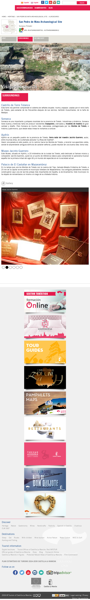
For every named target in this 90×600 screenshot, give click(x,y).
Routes (16, 538)
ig (34, 572)
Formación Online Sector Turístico (45, 301)
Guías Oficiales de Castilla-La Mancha (45, 352)
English (36, 3)
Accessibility (83, 598)
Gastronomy (22, 526)
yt (51, 2)
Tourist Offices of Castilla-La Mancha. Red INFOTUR (37, 550)
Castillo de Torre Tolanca (10, 267)
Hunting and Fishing (9, 540)
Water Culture (65, 538)
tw (47, 2)
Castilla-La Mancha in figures (13, 555)
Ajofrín (24, 153)
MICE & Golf (77, 538)
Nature (13, 526)
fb (43, 2)
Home (4, 16)
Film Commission (70, 555)
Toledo (58, 121)
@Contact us (59, 2)
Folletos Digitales (45, 403)
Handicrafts (41, 526)
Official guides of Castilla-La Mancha (16, 552)
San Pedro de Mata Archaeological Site (32, 16)
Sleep (4, 538)
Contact (41, 572)
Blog (41, 552)
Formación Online (52, 552)
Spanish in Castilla (64, 526)
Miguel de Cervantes (45, 479)
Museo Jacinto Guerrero (6, 267)
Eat (10, 538)
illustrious (78, 526)
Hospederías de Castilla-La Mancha (45, 326)
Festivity (51, 526)
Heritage (11, 16)
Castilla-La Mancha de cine (45, 377)
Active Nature (52, 538)
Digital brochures (8, 550)
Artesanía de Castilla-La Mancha (45, 504)
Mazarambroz (14, 267)
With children (27, 538)
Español (27, 3)
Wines (32, 526)
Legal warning (76, 595)
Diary (35, 552)
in (55, 2)
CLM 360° (6, 528)
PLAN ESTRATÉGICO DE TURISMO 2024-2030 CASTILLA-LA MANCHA (29, 561)
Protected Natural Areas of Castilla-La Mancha (44, 555)
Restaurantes (45, 428)
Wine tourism (39, 538)
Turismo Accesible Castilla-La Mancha (45, 453)
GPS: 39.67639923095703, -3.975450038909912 (41, 30)
